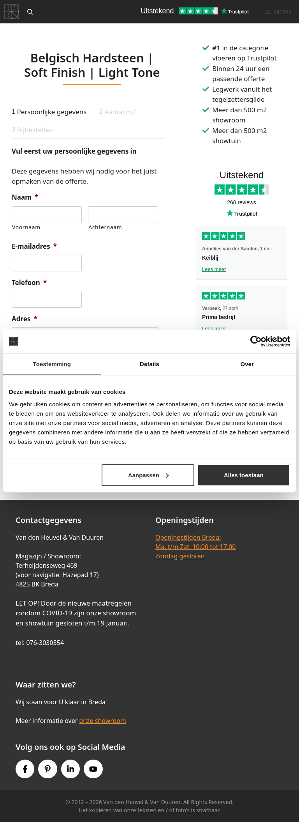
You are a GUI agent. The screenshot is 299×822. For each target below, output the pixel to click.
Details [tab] (149, 364)
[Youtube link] (93, 769)
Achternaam (105, 227)
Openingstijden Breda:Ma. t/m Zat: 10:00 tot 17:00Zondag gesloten (195, 546)
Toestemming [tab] (52, 364)
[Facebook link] (25, 769)
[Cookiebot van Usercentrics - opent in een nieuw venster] (256, 341)
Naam (25, 197)
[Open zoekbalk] (30, 11)
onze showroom (102, 720)
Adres (24, 319)
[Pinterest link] (47, 769)
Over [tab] (247, 364)
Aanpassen (148, 474)
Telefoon (29, 282)
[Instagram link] (70, 769)
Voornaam (26, 227)
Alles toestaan (244, 474)
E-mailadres (34, 246)
